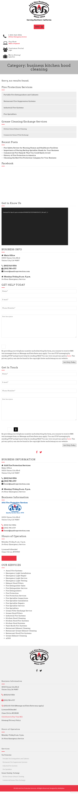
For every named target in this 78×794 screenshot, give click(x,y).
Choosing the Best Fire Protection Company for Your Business (30, 160)
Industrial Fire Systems (14, 110)
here (69, 358)
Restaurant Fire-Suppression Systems (20, 104)
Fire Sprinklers (10, 117)
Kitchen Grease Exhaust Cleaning (15, 131)
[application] (35, 229)
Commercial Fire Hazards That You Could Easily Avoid (27, 155)
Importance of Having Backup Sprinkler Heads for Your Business (31, 153)
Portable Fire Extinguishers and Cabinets (21, 97)
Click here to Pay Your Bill (12, 719)
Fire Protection (6, 757)
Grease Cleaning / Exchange (11, 775)
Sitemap (5, 723)
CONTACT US (9, 561)
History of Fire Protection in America (20, 158)
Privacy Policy (15, 723)
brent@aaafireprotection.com (17, 274)
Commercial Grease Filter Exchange (16, 137)
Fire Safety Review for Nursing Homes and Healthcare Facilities (31, 150)
